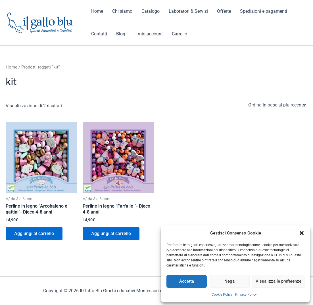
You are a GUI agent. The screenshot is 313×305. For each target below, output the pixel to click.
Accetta (186, 281)
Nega (229, 281)
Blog (120, 34)
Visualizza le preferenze (278, 281)
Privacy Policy (246, 295)
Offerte (224, 11)
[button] (301, 233)
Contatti (99, 34)
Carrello (179, 34)
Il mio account (148, 34)
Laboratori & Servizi (188, 11)
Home (97, 11)
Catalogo (150, 11)
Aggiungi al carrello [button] (34, 233)
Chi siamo (122, 11)
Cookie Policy (222, 295)
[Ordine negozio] (276, 104)
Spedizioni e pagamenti (263, 11)
